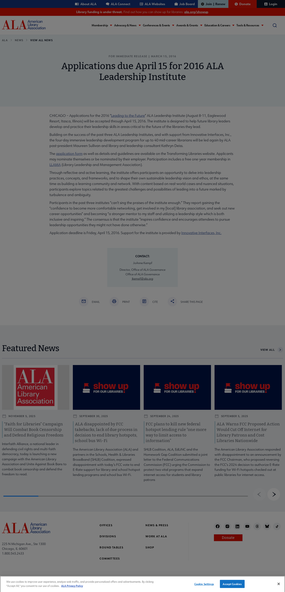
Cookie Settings (204, 586)
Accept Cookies (232, 586)
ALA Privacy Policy (72, 588)
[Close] (278, 586)
